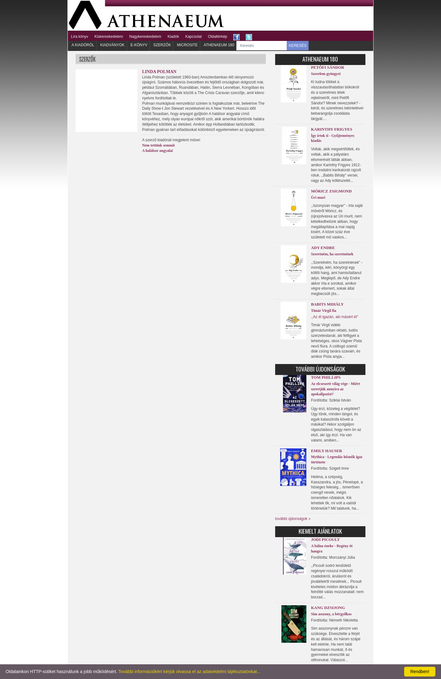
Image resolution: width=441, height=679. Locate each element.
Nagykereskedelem (145, 36)
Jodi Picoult (325, 539)
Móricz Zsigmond (331, 191)
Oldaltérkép (217, 36)
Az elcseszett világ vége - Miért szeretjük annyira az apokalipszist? (335, 389)
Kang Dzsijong (328, 607)
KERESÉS (298, 45)
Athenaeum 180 (219, 45)
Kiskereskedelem (108, 36)
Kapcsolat (193, 36)
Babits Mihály (327, 304)
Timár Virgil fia (323, 310)
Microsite (187, 45)
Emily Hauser (326, 450)
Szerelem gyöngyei (326, 74)
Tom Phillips (326, 377)
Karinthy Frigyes (331, 129)
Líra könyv (79, 36)
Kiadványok (112, 45)
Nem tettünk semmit (158, 145)
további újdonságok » (292, 519)
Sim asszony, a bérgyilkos (331, 614)
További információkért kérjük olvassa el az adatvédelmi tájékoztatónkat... (189, 671)
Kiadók (173, 36)
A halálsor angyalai (157, 150)
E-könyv (139, 45)
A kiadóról (83, 45)
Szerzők (162, 45)
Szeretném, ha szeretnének (332, 254)
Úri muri (318, 197)
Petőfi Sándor (327, 67)
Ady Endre (323, 247)
